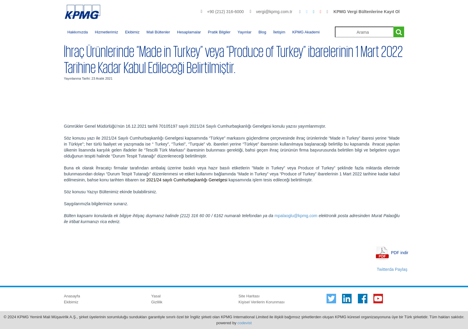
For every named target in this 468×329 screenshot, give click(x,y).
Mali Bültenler (158, 32)
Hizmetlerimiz (106, 32)
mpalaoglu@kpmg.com (296, 215)
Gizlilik (157, 302)
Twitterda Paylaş (392, 269)
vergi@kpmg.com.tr (274, 11)
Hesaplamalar (189, 32)
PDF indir (399, 252)
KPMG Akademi (306, 32)
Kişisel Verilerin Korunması (261, 302)
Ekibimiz (132, 32)
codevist (245, 323)
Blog (262, 32)
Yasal (156, 296)
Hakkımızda (77, 32)
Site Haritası (249, 296)
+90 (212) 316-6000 (225, 11)
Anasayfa (72, 296)
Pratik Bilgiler (219, 32)
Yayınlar (245, 32)
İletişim (279, 32)
